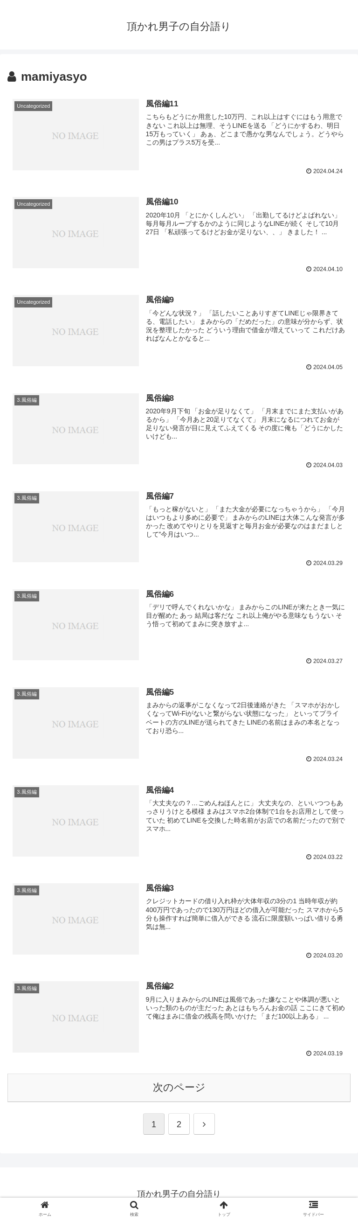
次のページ (179, 1087)
